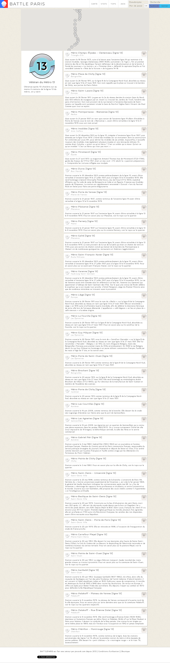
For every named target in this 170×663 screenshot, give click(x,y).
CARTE (94, 4)
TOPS (113, 4)
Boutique (126, 651)
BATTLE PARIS (27, 3)
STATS (104, 4)
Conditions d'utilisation (108, 651)
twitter (164, 6)
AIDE (123, 4)
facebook (154, 6)
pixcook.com (80, 651)
